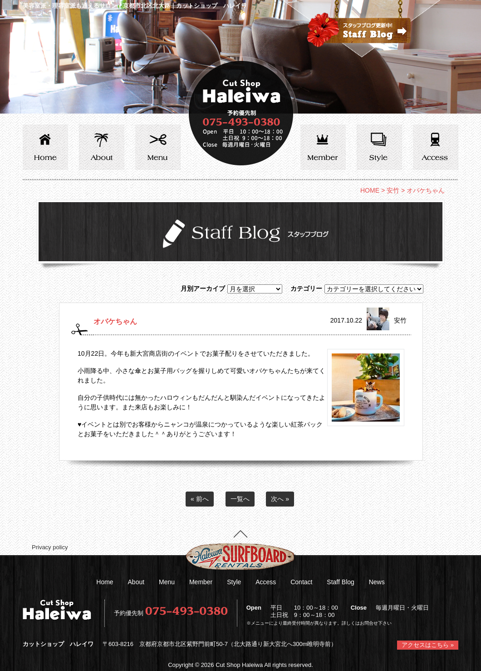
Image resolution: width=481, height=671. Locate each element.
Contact (301, 582)
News (377, 582)
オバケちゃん (115, 321)
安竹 (393, 190)
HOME (369, 190)
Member (200, 582)
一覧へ (240, 498)
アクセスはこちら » (428, 644)
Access (265, 582)
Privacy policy (50, 547)
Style (234, 582)
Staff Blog (340, 582)
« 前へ (200, 498)
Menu (167, 582)
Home (104, 582)
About (136, 582)
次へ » (280, 498)
